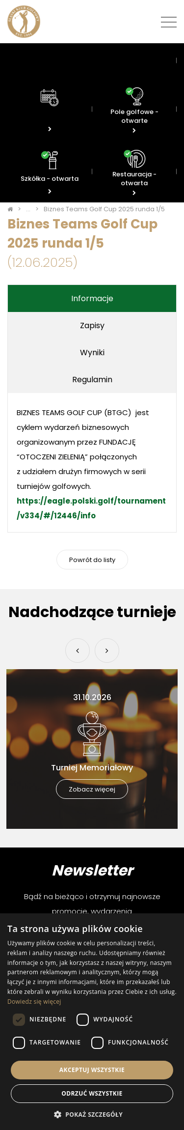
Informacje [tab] (92, 298)
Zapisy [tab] (92, 325)
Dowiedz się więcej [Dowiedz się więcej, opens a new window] (34, 1001)
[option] (92, 749)
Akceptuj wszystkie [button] (92, 1070)
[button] (92, 1114)
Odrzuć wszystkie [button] (91, 1093)
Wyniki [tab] (92, 352)
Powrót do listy (92, 560)
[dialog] (92, 1021)
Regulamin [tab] (92, 379)
